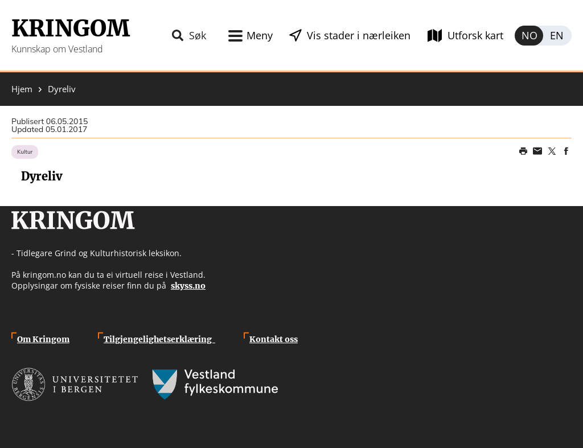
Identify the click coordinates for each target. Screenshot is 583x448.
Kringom (70, 28)
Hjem (21, 89)
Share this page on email (537, 151)
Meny (260, 35)
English (557, 36)
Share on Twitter (551, 151)
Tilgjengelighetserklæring (159, 339)
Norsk (529, 36)
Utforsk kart (475, 35)
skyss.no (188, 286)
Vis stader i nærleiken (358, 35)
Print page (523, 151)
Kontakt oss (273, 339)
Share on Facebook (566, 151)
